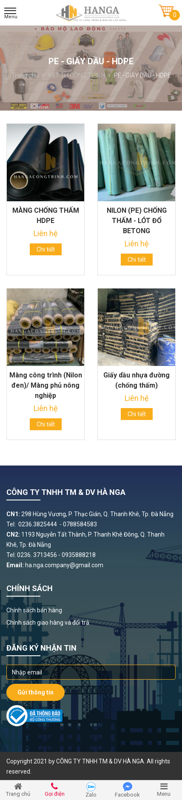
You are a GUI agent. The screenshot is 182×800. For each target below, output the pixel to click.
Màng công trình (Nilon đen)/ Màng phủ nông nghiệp (45, 385)
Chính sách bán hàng (34, 610)
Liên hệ (46, 233)
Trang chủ (27, 75)
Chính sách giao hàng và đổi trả (47, 622)
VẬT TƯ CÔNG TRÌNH (79, 75)
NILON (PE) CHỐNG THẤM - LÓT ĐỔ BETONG (137, 220)
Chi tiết (46, 249)
